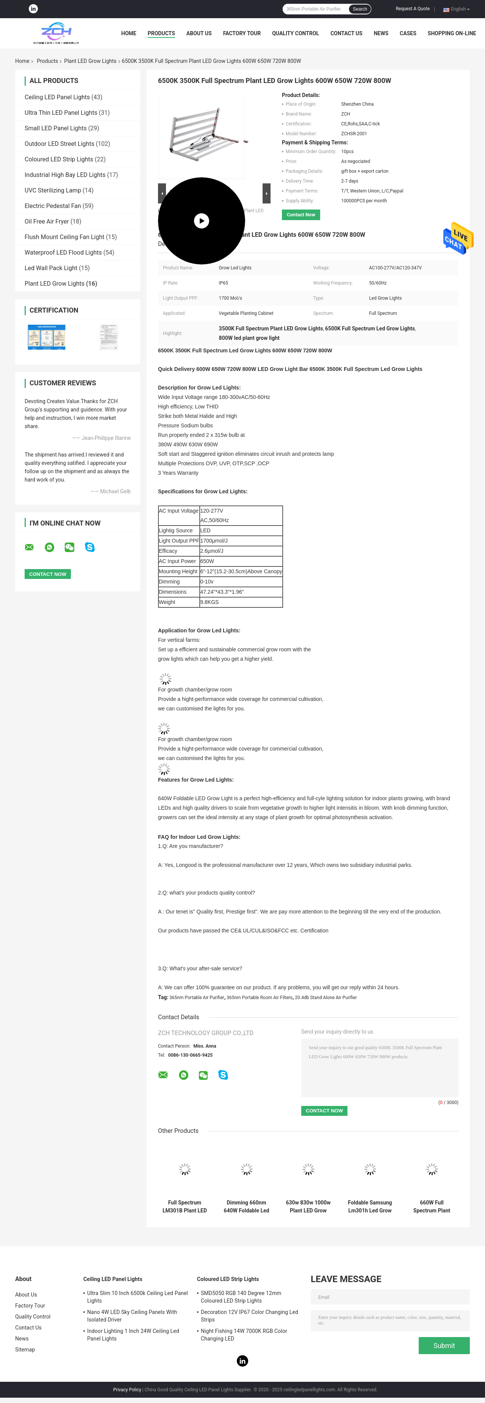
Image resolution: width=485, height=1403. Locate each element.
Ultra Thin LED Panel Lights (61, 112)
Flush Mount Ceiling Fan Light (65, 237)
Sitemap (25, 1350)
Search (360, 9)
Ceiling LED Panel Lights (57, 97)
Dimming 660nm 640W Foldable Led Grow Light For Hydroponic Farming (246, 1207)
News (381, 33)
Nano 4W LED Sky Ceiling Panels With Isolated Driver (132, 1316)
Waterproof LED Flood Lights (63, 252)
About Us (199, 33)
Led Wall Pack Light (51, 268)
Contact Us (346, 33)
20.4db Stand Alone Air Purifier (326, 997)
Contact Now (301, 214)
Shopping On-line (452, 33)
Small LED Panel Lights (56, 128)
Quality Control (295, 33)
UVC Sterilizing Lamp (53, 190)
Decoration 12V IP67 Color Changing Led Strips (249, 1316)
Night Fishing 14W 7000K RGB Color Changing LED (244, 1335)
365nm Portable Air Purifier (196, 997)
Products (161, 33)
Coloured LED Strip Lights (59, 159)
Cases (408, 33)
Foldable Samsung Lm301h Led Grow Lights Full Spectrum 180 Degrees (370, 1207)
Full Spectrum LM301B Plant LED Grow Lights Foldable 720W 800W (185, 1207)
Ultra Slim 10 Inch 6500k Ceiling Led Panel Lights (137, 1297)
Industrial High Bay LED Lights (65, 174)
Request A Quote (413, 8)
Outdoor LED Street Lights (59, 143)
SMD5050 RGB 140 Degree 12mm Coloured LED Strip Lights (241, 1297)
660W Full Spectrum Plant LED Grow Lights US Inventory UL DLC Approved (431, 1207)
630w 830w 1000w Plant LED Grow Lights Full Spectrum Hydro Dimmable (308, 1207)
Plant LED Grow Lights (90, 61)
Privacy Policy (127, 1389)
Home (128, 33)
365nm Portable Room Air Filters (260, 997)
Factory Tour (242, 33)
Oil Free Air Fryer (47, 221)
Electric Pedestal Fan (53, 206)
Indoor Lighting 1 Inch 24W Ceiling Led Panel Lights (133, 1335)
